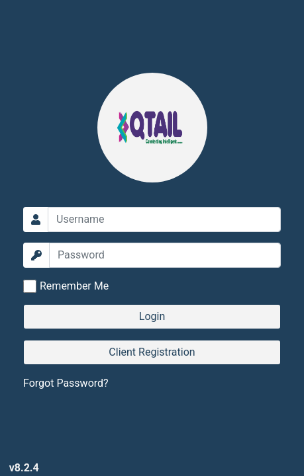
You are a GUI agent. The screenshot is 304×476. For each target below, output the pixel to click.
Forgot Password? (66, 383)
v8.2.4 (24, 467)
